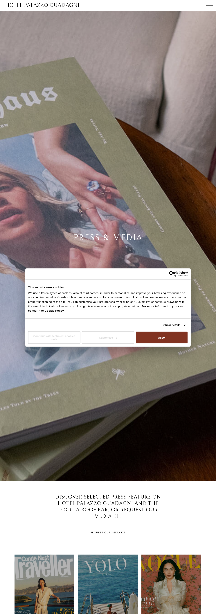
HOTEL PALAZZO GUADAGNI (42, 5)
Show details (172, 324)
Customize (108, 337)
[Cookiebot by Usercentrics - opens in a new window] (172, 274)
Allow (161, 337)
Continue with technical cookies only (54, 337)
